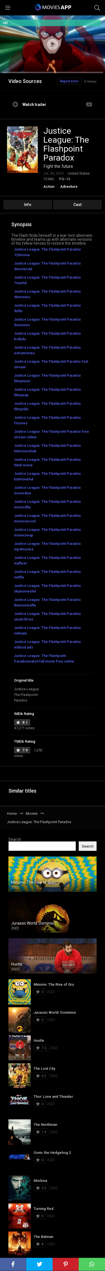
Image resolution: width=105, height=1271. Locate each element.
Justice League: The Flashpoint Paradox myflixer (47, 560)
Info (27, 204)
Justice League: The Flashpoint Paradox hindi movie (47, 462)
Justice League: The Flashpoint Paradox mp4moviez (47, 546)
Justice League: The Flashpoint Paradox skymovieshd (47, 588)
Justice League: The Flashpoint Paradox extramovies (47, 350)
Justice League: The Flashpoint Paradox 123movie (47, 252)
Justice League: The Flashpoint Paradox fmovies (47, 420)
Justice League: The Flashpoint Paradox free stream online (51, 434)
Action (48, 186)
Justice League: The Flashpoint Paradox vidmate (47, 630)
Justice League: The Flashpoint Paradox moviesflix (47, 504)
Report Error (69, 81)
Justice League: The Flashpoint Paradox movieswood (47, 518)
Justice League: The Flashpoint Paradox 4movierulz (47, 266)
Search (14, 839)
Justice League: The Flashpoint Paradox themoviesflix (47, 602)
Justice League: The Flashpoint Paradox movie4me (47, 490)
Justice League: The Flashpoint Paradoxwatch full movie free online (44, 658)
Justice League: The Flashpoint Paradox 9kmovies (47, 294)
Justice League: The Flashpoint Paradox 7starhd (47, 280)
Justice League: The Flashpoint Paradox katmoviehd (47, 476)
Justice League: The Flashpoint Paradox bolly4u (47, 336)
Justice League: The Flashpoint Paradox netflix (47, 574)
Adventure (69, 186)
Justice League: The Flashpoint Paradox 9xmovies (47, 322)
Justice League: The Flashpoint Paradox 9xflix (47, 308)
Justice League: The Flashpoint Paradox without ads (47, 644)
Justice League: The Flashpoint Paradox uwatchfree (47, 616)
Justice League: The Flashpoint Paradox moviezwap (47, 532)
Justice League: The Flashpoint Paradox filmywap (47, 392)
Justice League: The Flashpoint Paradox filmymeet (47, 378)
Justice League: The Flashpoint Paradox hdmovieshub (47, 448)
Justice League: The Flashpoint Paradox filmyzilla (47, 406)
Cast (77, 204)
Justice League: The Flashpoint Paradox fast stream (51, 364)
